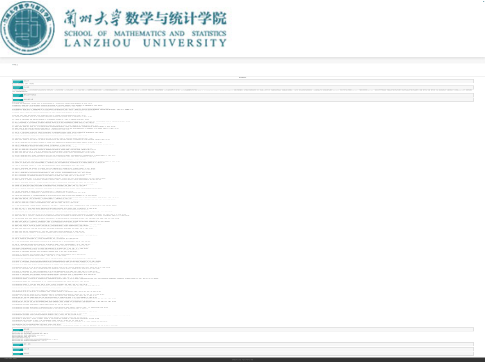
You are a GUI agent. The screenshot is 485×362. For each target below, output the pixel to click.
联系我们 (10, 358)
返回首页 (15, 358)
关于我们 (6, 358)
